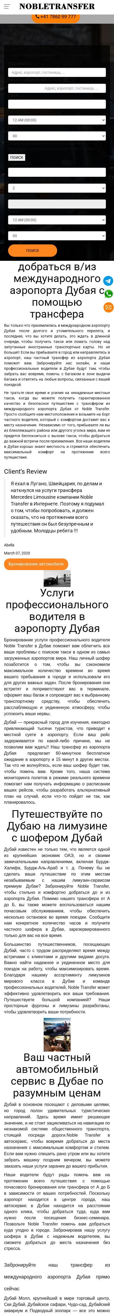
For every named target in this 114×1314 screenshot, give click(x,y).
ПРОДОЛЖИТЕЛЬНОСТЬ (30, 179)
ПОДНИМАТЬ (20, 64)
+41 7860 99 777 (56, 16)
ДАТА (13, 95)
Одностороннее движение (33, 55)
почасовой (81, 55)
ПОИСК (16, 157)
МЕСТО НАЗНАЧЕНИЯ (27, 80)
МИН (12, 127)
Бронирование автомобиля (36, 564)
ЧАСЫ (13, 111)
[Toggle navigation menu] (8, 6)
